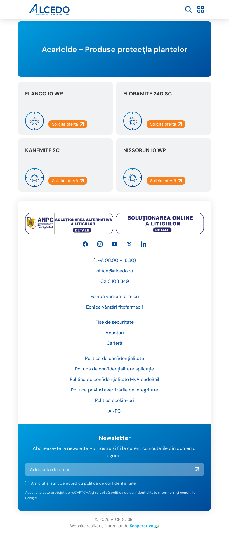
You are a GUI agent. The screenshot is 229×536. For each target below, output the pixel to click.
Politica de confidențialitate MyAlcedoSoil (114, 379)
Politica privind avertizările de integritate (114, 390)
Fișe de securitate (114, 322)
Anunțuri (114, 333)
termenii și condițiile (178, 492)
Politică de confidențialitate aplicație (114, 369)
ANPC (114, 411)
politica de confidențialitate (110, 483)
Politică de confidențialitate (114, 358)
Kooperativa (144, 525)
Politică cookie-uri (114, 400)
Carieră (114, 343)
